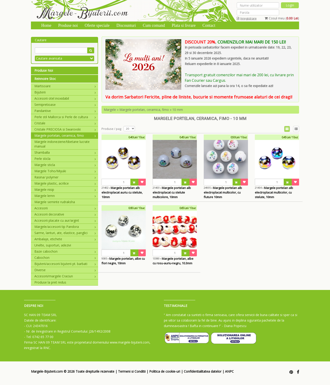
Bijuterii (65, 92)
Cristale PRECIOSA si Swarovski (65, 129)
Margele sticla (65, 165)
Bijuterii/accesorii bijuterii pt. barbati (65, 264)
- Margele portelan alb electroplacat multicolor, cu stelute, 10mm (274, 192)
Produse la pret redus (50, 282)
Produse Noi (43, 70)
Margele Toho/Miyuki (65, 171)
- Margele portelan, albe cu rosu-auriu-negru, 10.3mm (173, 261)
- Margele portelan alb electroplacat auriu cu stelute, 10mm (122, 192)
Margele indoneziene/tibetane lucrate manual (62, 143)
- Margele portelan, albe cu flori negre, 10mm (123, 261)
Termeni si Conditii (132, 371)
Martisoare (65, 86)
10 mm (177, 109)
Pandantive (65, 111)
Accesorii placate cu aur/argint (65, 220)
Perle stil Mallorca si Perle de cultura (65, 117)
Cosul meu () (282, 18)
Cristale (65, 123)
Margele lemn (65, 196)
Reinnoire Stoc (45, 78)
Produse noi (68, 25)
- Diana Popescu (234, 326)
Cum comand (154, 25)
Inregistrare (247, 18)
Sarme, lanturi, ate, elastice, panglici (65, 233)
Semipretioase (65, 104)
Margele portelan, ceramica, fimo (65, 135)
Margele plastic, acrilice (65, 183)
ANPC (229, 371)
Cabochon (65, 257)
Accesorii (65, 208)
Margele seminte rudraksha (54, 202)
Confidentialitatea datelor (202, 371)
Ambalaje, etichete (65, 239)
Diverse (65, 270)
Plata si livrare (183, 25)
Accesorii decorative (65, 214)
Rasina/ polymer (65, 177)
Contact (208, 25)
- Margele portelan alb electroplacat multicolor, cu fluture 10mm (223, 192)
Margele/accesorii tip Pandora (65, 226)
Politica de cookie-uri (164, 371)
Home (46, 25)
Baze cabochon (65, 251)
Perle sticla (65, 158)
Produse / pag (111, 129)
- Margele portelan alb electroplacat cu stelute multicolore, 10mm (172, 192)
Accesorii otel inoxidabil (65, 98)
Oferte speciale (97, 25)
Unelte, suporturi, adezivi (52, 245)
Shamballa (65, 152)
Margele (110, 109)
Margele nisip (65, 189)
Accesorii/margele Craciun (65, 276)
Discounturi (126, 25)
